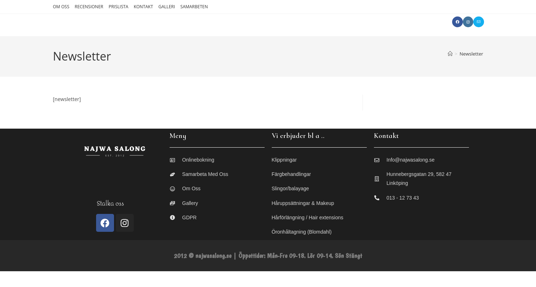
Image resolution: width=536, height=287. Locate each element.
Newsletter (471, 69)
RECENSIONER (89, 7)
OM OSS (61, 7)
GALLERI (166, 7)
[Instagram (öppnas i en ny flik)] (468, 21)
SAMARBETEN (194, 7)
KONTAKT (143, 7)
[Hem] (450, 69)
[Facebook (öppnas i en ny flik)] (457, 21)
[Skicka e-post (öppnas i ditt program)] (478, 21)
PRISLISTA (118, 7)
